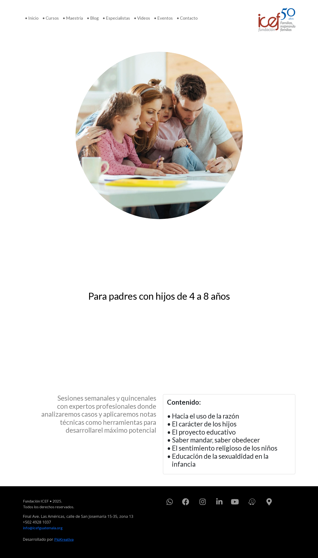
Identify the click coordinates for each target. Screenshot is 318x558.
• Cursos (50, 18)
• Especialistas (116, 18)
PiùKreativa (64, 539)
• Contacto (187, 18)
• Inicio (31, 18)
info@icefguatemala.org (43, 527)
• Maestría (73, 18)
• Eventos (163, 18)
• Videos (142, 18)
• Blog (93, 18)
